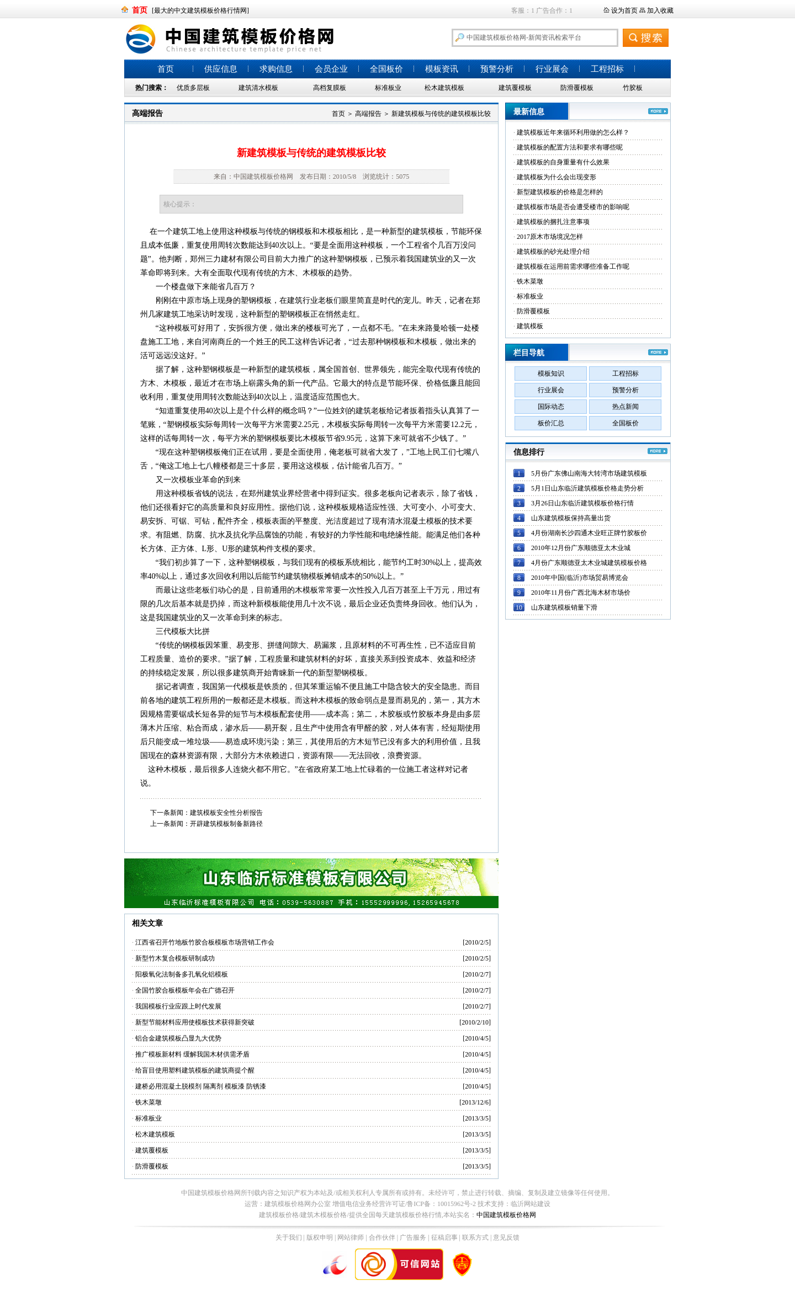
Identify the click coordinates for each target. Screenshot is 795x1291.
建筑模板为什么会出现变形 (556, 177)
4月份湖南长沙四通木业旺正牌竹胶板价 (589, 533)
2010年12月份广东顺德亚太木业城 (580, 548)
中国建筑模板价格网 (506, 1215)
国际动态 (551, 406)
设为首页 (624, 10)
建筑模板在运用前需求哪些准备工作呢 (573, 266)
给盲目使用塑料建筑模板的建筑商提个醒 (195, 1070)
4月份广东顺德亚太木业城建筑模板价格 (589, 563)
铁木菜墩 (148, 1102)
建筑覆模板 (515, 88)
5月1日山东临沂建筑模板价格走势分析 (587, 488)
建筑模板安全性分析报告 (226, 813)
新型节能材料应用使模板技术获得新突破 (195, 1022)
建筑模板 (530, 326)
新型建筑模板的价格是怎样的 (560, 192)
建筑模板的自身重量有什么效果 (563, 162)
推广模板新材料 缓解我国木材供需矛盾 (192, 1054)
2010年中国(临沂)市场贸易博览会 (579, 578)
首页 (165, 69)
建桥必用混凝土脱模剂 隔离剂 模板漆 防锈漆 (200, 1086)
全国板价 (386, 69)
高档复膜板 (329, 88)
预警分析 (496, 69)
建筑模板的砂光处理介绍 (553, 251)
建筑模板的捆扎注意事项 (553, 222)
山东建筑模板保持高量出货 (571, 518)
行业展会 (552, 69)
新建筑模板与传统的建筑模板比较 (441, 114)
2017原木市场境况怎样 (550, 237)
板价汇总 (551, 423)
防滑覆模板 (576, 88)
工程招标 (607, 69)
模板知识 (551, 373)
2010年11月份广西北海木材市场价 (580, 592)
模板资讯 (441, 69)
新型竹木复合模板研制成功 (175, 958)
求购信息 (276, 69)
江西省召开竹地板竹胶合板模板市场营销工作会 (204, 942)
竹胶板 (633, 88)
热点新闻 (625, 406)
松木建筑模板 (444, 88)
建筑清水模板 (258, 88)
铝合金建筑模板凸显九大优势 (178, 1038)
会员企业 (331, 69)
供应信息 (220, 69)
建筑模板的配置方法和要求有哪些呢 (570, 147)
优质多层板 (193, 88)
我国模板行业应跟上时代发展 (178, 1006)
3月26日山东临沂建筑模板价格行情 (582, 503)
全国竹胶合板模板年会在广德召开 (185, 990)
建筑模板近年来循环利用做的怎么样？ (573, 132)
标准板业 (388, 88)
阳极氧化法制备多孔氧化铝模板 (181, 974)
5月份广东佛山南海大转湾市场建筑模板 (589, 473)
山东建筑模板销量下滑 (564, 607)
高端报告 (147, 113)
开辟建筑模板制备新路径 (226, 824)
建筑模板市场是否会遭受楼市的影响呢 (573, 207)
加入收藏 (660, 10)
